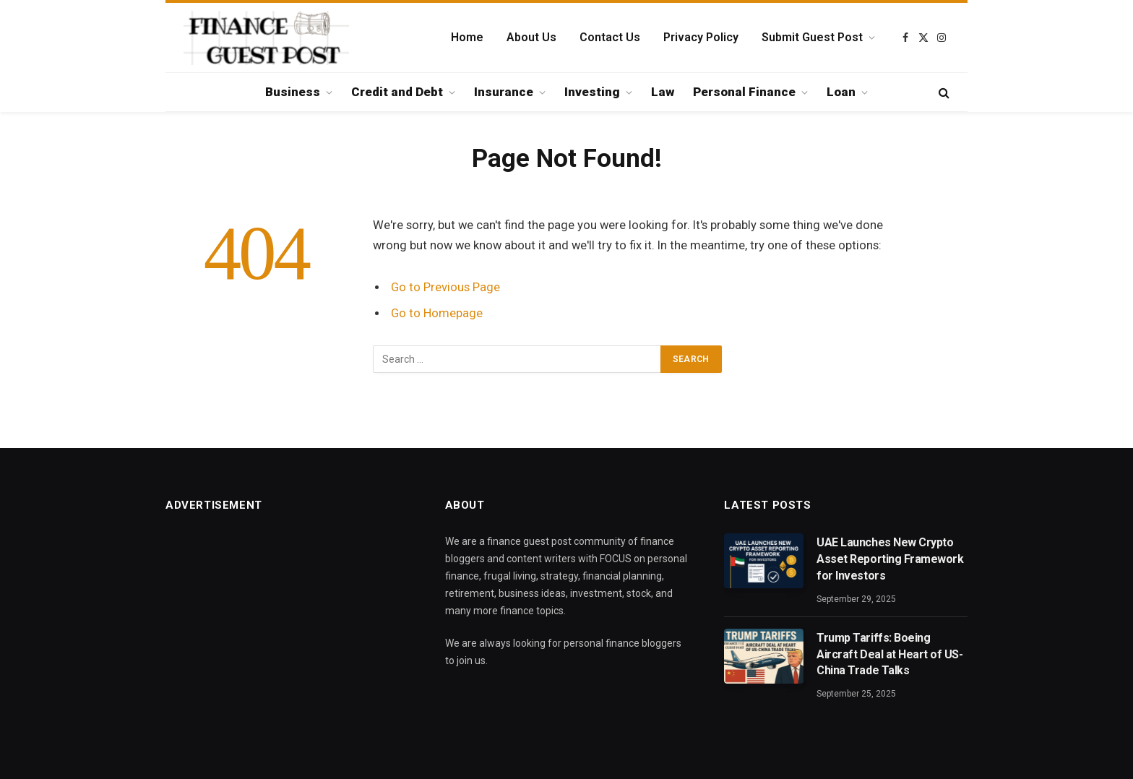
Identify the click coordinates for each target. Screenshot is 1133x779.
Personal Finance (744, 92)
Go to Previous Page (445, 287)
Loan (841, 92)
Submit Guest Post (812, 37)
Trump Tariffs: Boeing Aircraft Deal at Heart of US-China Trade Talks (889, 654)
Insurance (503, 92)
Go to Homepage (437, 313)
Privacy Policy (700, 37)
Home (467, 37)
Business (292, 92)
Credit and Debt (397, 92)
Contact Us (610, 37)
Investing (592, 92)
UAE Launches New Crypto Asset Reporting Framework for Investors (890, 558)
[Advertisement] (287, 634)
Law (662, 92)
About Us (531, 37)
